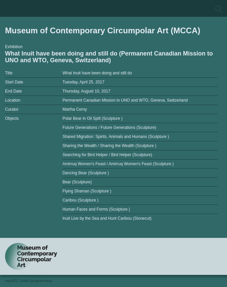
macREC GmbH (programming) (28, 281)
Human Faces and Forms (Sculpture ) (96, 209)
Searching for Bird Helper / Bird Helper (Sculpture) (107, 154)
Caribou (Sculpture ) (81, 200)
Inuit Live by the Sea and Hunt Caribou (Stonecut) (107, 218)
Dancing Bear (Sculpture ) (86, 173)
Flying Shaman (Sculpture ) (87, 191)
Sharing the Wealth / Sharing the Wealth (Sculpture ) (109, 145)
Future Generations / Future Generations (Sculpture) (109, 127)
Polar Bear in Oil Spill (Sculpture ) (93, 118)
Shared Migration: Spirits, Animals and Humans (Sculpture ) (116, 136)
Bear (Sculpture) (77, 182)
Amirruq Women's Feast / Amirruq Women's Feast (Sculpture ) (118, 164)
